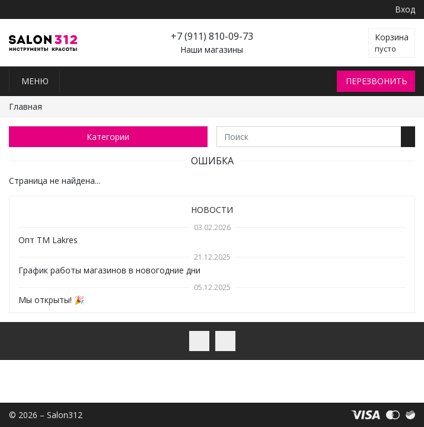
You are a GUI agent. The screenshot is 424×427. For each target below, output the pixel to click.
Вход (405, 9)
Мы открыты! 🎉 (51, 299)
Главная (25, 106)
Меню (35, 81)
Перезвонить (376, 81)
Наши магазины (211, 50)
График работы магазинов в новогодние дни (109, 270)
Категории (108, 136)
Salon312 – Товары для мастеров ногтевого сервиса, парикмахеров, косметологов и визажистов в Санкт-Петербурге (43, 43)
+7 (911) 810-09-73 (212, 36)
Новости (212, 209)
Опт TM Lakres (48, 240)
